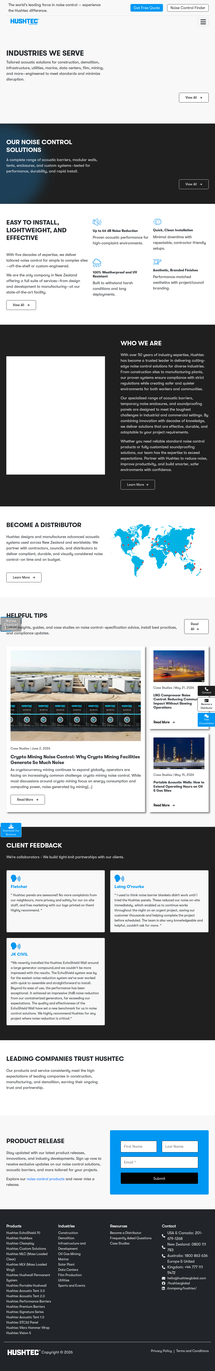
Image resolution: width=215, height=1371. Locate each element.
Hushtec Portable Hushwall (26, 1286)
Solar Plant (66, 1264)
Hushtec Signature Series (25, 1312)
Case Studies (119, 1243)
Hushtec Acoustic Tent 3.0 (25, 1291)
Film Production (70, 1275)
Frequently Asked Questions (131, 1238)
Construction (68, 1233)
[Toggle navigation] (203, 22)
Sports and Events (71, 1286)
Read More (27, 800)
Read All (195, 626)
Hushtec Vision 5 (18, 1333)
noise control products (45, 1179)
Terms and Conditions (192, 1351)
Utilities (63, 1280)
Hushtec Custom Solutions (26, 1249)
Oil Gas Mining (69, 1254)
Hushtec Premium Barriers (25, 1307)
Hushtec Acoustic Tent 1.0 (25, 1317)
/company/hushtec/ (182, 1288)
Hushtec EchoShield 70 (23, 1233)
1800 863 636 (196, 1256)
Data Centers (68, 1270)
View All (193, 98)
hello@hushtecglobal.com (186, 1278)
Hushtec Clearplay (20, 1243)
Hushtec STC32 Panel (22, 1322)
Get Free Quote (147, 8)
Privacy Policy (161, 1351)
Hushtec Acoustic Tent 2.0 (25, 1296)
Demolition (66, 1238)
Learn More (137, 485)
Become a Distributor (125, 1233)
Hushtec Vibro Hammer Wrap (28, 1328)
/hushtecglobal (178, 1283)
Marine (63, 1259)
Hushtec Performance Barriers (28, 1301)
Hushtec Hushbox (19, 1238)
